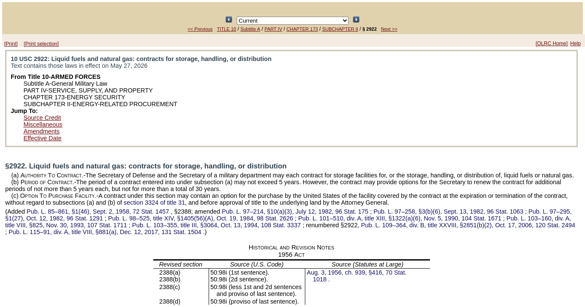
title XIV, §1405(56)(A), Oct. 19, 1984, (201, 218)
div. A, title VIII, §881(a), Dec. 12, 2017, (106, 232)
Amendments (41, 131)
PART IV (273, 29)
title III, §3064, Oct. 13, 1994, (217, 225)
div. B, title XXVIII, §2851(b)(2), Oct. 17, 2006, (468, 225)
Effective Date (42, 138)
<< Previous (200, 29)
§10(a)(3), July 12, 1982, (296, 211)
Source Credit (42, 117)
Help (575, 43)
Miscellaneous (42, 124)
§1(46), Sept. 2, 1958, (99, 211)
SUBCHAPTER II (340, 29)
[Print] (10, 44)
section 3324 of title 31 (154, 202)
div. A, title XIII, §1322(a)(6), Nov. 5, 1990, (400, 218)
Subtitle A (250, 29)
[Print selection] (41, 44)
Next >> (389, 29)
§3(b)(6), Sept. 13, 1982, (449, 211)
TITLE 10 (226, 29)
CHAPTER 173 (302, 29)
